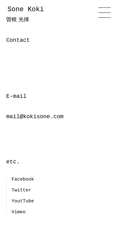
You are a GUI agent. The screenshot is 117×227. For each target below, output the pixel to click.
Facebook (23, 179)
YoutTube (23, 201)
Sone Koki (34, 14)
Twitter (21, 190)
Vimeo (19, 212)
